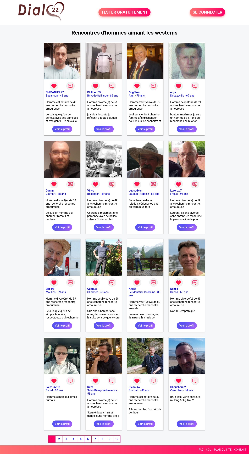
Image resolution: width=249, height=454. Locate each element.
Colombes (176, 390)
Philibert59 (94, 92)
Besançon (52, 95)
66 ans (114, 95)
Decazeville (177, 95)
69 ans (190, 95)
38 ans (62, 193)
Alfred (132, 288)
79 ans (140, 95)
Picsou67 (134, 387)
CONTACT (240, 449)
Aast (131, 95)
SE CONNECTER (207, 12)
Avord (49, 390)
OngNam (134, 92)
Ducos (174, 292)
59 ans (184, 193)
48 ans (64, 95)
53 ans (91, 393)
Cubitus (92, 288)
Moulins (51, 292)
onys (173, 92)
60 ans (59, 390)
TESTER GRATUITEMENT (124, 12)
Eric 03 (50, 288)
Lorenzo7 (176, 190)
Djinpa (174, 288)
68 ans (104, 292)
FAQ (200, 449)
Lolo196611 (53, 387)
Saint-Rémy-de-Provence (102, 390)
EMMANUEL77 (55, 92)
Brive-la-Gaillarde (97, 95)
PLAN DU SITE (223, 449)
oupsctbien (135, 190)
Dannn (50, 190)
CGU (209, 449)
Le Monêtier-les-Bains (142, 292)
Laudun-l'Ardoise (139, 193)
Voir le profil (62, 129)
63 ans (155, 193)
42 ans (145, 390)
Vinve (90, 190)
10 (116, 439)
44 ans (189, 390)
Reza (90, 387)
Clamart (51, 193)
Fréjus (174, 193)
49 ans (106, 193)
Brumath (134, 390)
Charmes (92, 292)
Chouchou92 (178, 387)
